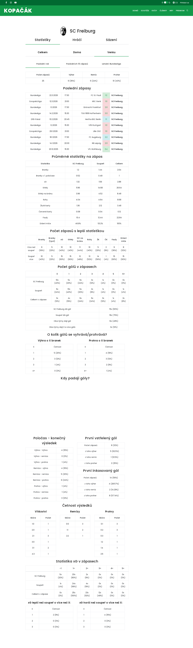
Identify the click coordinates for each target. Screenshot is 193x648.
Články (161, 11)
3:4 (106, 149)
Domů (131, 11)
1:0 (106, 101)
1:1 (106, 119)
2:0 (106, 107)
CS (175, 2)
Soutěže (141, 11)
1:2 (106, 95)
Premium (180, 11)
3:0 (106, 113)
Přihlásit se (184, 3)
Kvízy (151, 11)
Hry (170, 11)
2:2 (106, 137)
